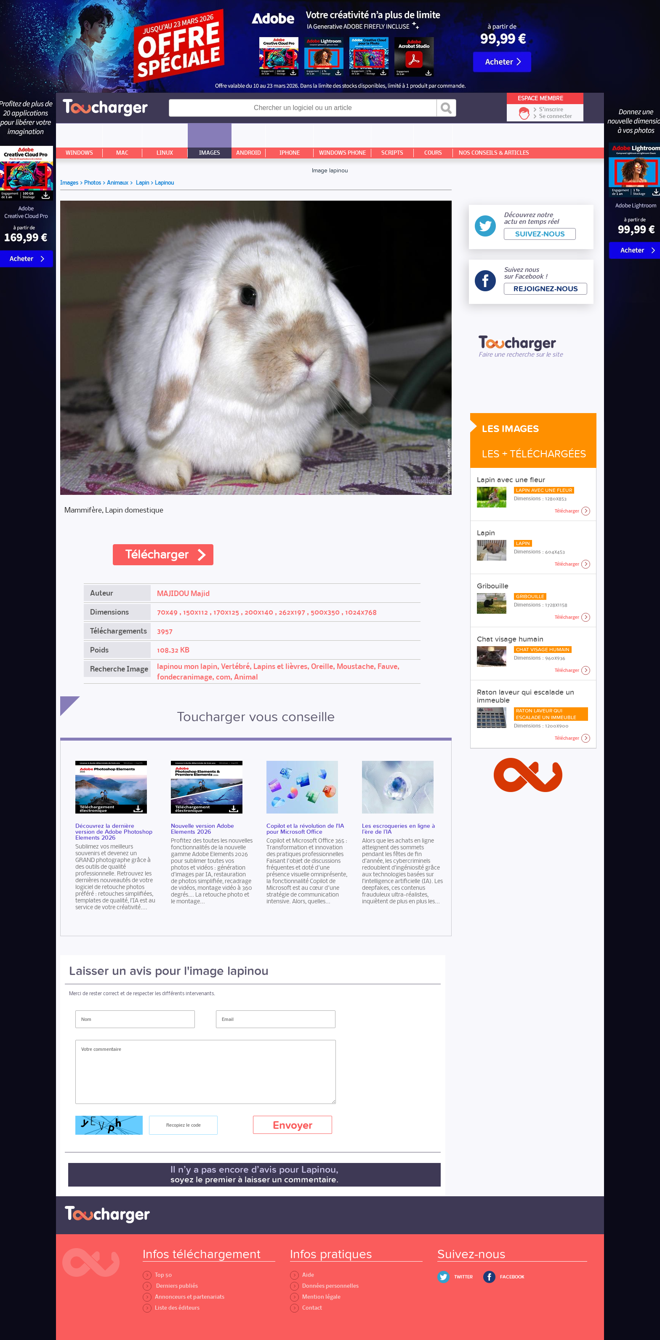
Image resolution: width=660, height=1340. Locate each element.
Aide (302, 1275)
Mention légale (315, 1297)
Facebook (512, 1277)
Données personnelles (324, 1286)
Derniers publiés (170, 1286)
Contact (306, 1308)
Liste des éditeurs (171, 1308)
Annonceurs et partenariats (183, 1297)
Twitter (463, 1277)
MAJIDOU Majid (183, 593)
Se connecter (555, 116)
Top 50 (157, 1275)
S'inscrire (551, 109)
